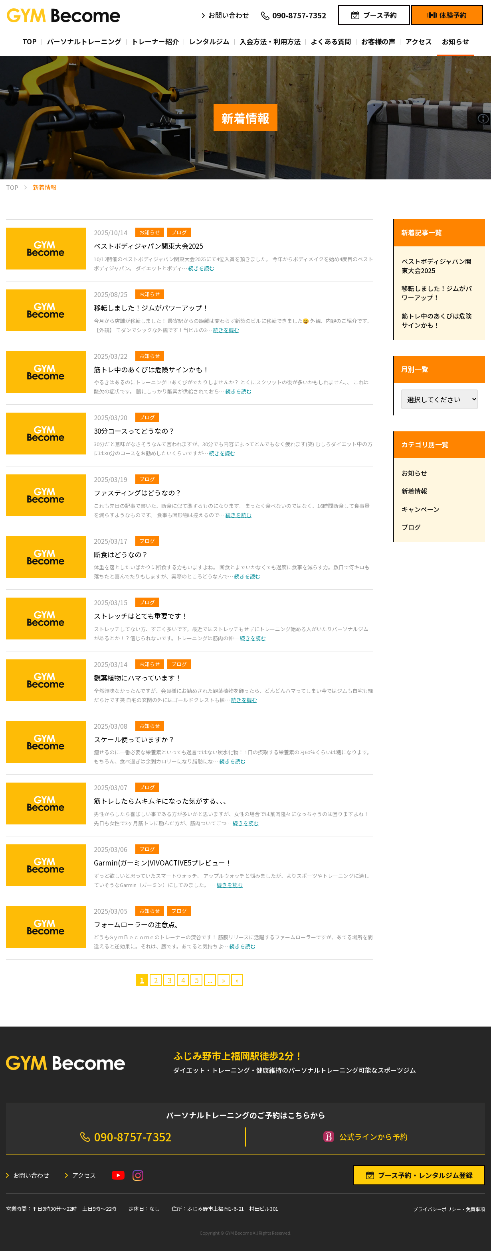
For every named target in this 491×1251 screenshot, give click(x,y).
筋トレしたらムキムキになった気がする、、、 (162, 801)
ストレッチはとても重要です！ (141, 616)
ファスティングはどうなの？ (138, 493)
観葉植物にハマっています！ (138, 678)
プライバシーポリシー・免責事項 (449, 1209)
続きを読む (201, 268)
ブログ (179, 232)
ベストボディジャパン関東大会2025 (148, 246)
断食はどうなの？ (121, 554)
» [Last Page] (237, 980)
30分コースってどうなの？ (134, 431)
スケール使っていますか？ (134, 739)
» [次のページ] (223, 980)
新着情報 (414, 491)
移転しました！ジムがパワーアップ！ (151, 308)
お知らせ (149, 232)
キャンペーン (421, 509)
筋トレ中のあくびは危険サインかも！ (151, 369)
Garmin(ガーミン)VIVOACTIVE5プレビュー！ (163, 862)
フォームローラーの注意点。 (138, 924)
